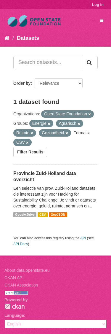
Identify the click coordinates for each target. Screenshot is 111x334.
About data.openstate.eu (27, 270)
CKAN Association (21, 285)
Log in (98, 4)
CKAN (14, 306)
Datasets (28, 38)
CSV (42, 214)
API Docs (20, 244)
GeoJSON (58, 214)
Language (14, 315)
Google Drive (24, 214)
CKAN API (14, 277)
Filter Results (30, 152)
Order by (21, 83)
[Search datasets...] (47, 62)
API (83, 238)
